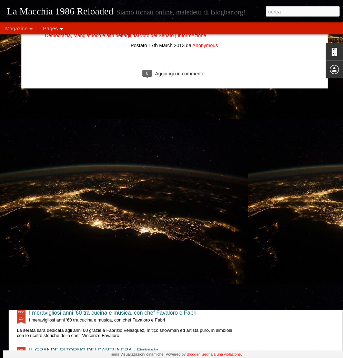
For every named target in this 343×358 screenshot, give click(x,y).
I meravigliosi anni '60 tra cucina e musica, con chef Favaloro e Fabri (112, 313)
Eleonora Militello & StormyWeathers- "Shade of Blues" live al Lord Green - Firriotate (132, 253)
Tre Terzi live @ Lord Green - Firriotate (76, 223)
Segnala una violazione (221, 354)
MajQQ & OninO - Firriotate (62, 193)
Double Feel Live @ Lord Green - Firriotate (81, 283)
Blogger (193, 354)
